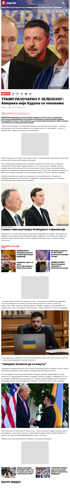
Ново (4, 7)
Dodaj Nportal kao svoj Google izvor (16, 113)
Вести (10, 7)
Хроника (58, 7)
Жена (44, 7)
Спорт (50, 7)
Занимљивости (33, 7)
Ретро (22, 7)
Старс (16, 7)
